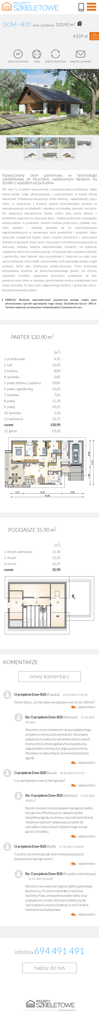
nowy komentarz (49, 676)
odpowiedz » (87, 707)
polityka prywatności (67, 1010)
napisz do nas (49, 967)
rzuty (36, 56)
